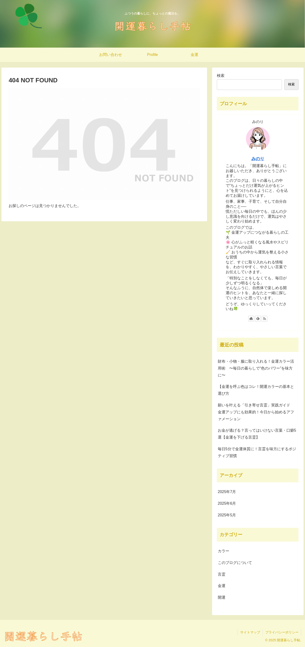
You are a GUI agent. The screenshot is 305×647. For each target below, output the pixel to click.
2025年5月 (227, 515)
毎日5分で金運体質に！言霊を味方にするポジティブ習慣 (257, 452)
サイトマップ (250, 632)
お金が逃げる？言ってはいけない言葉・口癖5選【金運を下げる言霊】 (257, 433)
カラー (223, 551)
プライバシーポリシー (282, 632)
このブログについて (235, 563)
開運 (221, 597)
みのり (257, 158)
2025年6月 (227, 503)
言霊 (221, 574)
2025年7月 (227, 492)
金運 (221, 586)
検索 (220, 76)
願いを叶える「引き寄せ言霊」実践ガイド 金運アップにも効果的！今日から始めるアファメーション (256, 412)
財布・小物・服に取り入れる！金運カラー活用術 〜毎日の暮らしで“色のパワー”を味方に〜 (256, 368)
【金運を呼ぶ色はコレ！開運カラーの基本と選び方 (256, 390)
